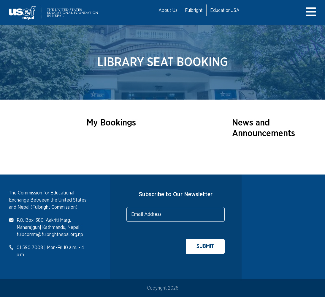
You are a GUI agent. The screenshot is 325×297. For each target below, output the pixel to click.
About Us (167, 10)
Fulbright (194, 10)
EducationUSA (225, 10)
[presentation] (171, 242)
